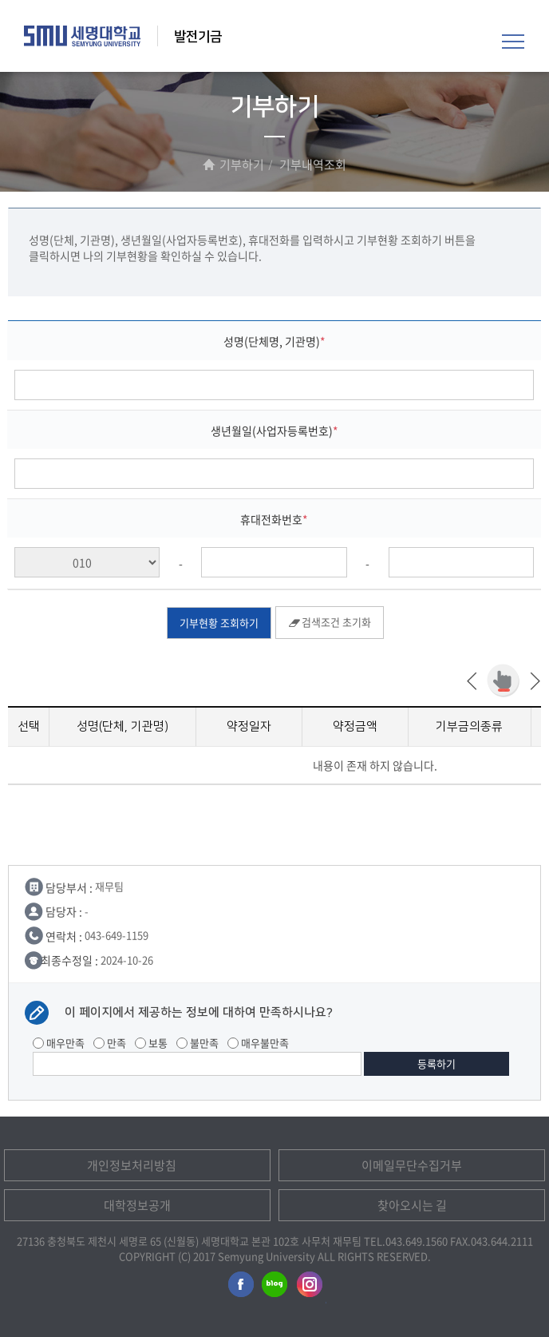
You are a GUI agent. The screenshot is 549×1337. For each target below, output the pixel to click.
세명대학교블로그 (274, 1287)
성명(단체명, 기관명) (271, 341)
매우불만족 (258, 1042)
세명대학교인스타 (310, 1287)
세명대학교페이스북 (239, 1287)
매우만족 (59, 1042)
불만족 (197, 1042)
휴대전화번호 (271, 519)
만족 (109, 1042)
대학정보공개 (137, 1205)
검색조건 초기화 (329, 621)
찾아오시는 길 (412, 1205)
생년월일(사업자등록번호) (272, 430)
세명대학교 (82, 36)
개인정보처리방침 (131, 1165)
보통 (151, 1042)
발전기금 (198, 37)
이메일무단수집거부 (411, 1165)
